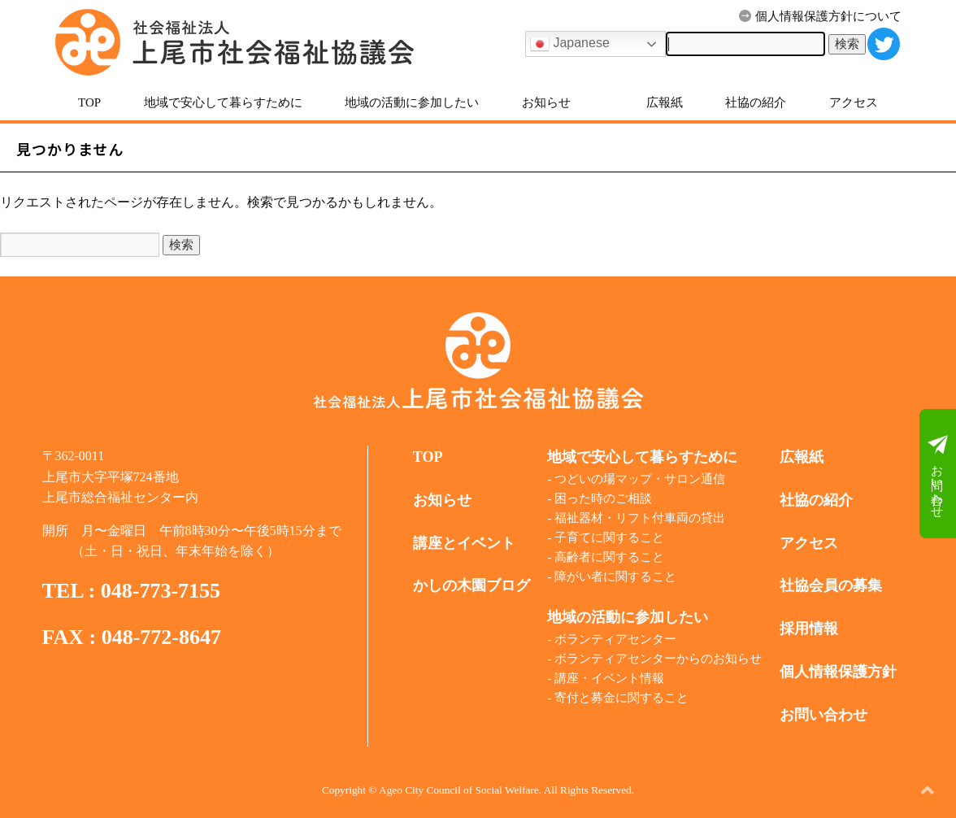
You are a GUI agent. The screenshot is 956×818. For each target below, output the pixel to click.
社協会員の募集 (831, 585)
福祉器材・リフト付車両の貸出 (639, 517)
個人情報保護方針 (838, 672)
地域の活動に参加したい (412, 102)
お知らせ (546, 102)
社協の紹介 (755, 102)
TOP (89, 102)
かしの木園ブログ (471, 585)
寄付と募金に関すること (621, 697)
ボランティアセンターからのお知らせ (658, 658)
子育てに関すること (609, 537)
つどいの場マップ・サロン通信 (639, 478)
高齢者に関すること (609, 556)
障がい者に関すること (615, 576)
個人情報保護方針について (820, 16)
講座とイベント (464, 543)
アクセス (853, 102)
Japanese (570, 44)
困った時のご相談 (603, 498)
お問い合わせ (938, 473)
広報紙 (664, 102)
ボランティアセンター (615, 639)
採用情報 (809, 628)
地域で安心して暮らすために (223, 102)
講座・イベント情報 (609, 678)
